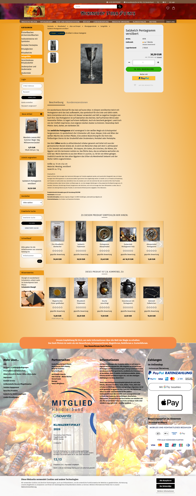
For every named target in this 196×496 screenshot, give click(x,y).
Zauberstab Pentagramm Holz (128, 245)
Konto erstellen (27, 102)
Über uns (170, 22)
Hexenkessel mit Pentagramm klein (128, 302)
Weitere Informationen (165, 491)
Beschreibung (56, 102)
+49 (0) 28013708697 (113, 2)
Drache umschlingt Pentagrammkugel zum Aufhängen (104, 302)
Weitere (153, 22)
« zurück (61, 33)
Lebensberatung (101, 22)
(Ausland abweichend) (149, 44)
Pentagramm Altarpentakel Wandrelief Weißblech (104, 245)
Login (172, 2)
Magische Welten (29, 22)
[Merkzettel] (168, 8)
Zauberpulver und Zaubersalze (28, 67)
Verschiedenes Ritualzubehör (27, 61)
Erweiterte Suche (32, 228)
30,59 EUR (32, 188)
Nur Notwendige (165, 486)
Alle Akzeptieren (166, 481)
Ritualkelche (26, 53)
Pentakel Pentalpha (29, 45)
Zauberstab (26, 73)
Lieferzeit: (129, 42)
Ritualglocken (27, 49)
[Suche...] (120, 6)
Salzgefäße (26, 56)
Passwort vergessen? (29, 106)
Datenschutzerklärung (28, 487)
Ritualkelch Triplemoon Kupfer (81, 302)
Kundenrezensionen (77, 102)
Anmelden (32, 97)
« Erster (53, 33)
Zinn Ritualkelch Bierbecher (57, 245)
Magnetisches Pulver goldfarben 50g (57, 302)
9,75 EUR (31, 147)
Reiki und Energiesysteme (68, 22)
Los (39, 261)
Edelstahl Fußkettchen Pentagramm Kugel (151, 302)
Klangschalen (139, 22)
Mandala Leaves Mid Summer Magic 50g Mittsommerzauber (31, 140)
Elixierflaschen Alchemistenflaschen (29, 33)
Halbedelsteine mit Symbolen (29, 40)
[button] (173, 8)
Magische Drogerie (120, 22)
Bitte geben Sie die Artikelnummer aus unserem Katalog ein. (31, 249)
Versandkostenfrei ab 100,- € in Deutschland (139, 2)
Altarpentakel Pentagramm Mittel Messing (151, 245)
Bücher (86, 22)
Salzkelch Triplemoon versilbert (81, 245)
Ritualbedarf (46, 22)
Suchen (32, 223)
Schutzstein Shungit (28, 287)
